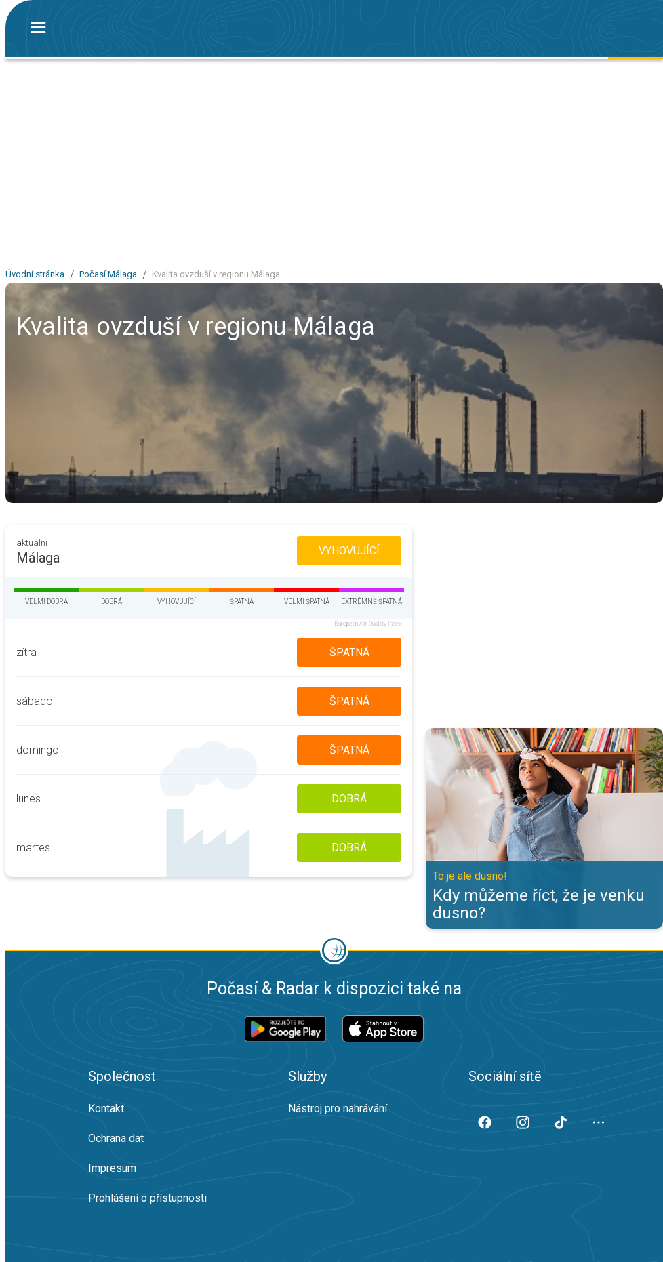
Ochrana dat (116, 1138)
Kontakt (106, 1108)
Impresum (112, 1168)
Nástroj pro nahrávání (337, 1108)
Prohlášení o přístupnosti (147, 1198)
